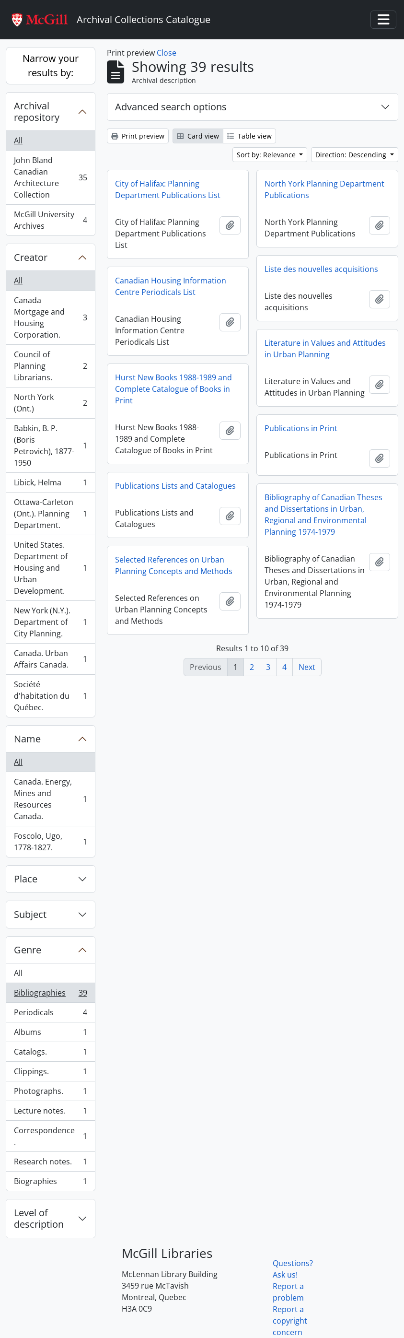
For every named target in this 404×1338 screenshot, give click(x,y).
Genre (27, 949)
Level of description (39, 1218)
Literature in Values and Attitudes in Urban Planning (325, 349)
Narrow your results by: (51, 65)
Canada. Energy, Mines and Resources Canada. (50, 799)
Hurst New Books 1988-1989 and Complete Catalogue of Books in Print (173, 389)
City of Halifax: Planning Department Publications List (167, 189)
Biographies (50, 1183)
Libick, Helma (50, 485)
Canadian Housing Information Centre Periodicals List (170, 286)
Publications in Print (301, 428)
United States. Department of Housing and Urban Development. (50, 568)
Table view (249, 136)
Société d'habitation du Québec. (50, 696)
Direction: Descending (351, 154)
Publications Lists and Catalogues (175, 486)
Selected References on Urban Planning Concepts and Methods (173, 565)
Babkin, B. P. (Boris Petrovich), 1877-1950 (50, 445)
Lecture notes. (50, 1113)
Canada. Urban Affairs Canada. (50, 659)
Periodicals (50, 1014)
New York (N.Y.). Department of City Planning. (50, 622)
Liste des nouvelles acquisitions (321, 269)
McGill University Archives (50, 220)
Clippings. (50, 1073)
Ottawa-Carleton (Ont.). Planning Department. (50, 513)
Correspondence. (50, 1136)
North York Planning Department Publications (324, 189)
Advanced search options (171, 106)
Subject (30, 914)
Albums (50, 1034)
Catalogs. (50, 1054)
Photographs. (50, 1093)
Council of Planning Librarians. (50, 366)
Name (27, 738)
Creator (30, 257)
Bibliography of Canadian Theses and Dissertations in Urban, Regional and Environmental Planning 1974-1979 (323, 514)
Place (25, 878)
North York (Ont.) (50, 403)
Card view (198, 136)
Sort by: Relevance (267, 154)
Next (307, 667)
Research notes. (50, 1164)
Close (166, 52)
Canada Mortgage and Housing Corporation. (50, 317)
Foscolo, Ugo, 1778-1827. (50, 842)
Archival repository (36, 111)
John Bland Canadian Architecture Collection (50, 177)
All (18, 140)
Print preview (137, 136)
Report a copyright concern (290, 1321)
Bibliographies (50, 995)
